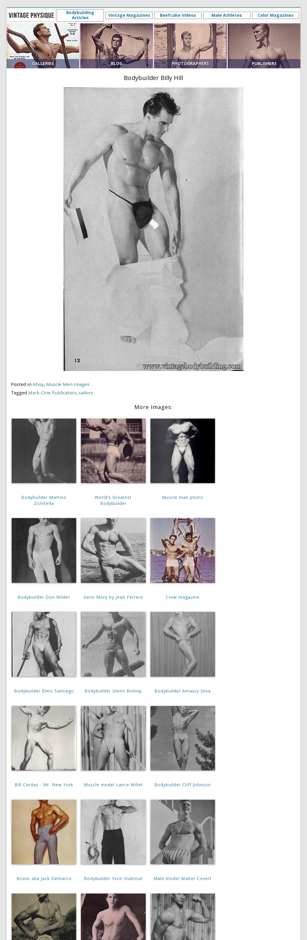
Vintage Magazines (129, 15)
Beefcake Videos (178, 15)
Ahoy (38, 384)
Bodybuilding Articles (80, 15)
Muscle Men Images (68, 384)
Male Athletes (226, 15)
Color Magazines (276, 15)
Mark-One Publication (52, 393)
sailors (86, 393)
